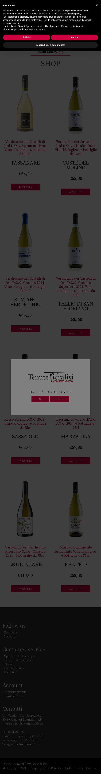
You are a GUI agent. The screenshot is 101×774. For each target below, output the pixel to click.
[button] (96, 5)
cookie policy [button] (74, 13)
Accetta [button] (74, 37)
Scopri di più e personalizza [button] (50, 45)
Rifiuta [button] (26, 37)
